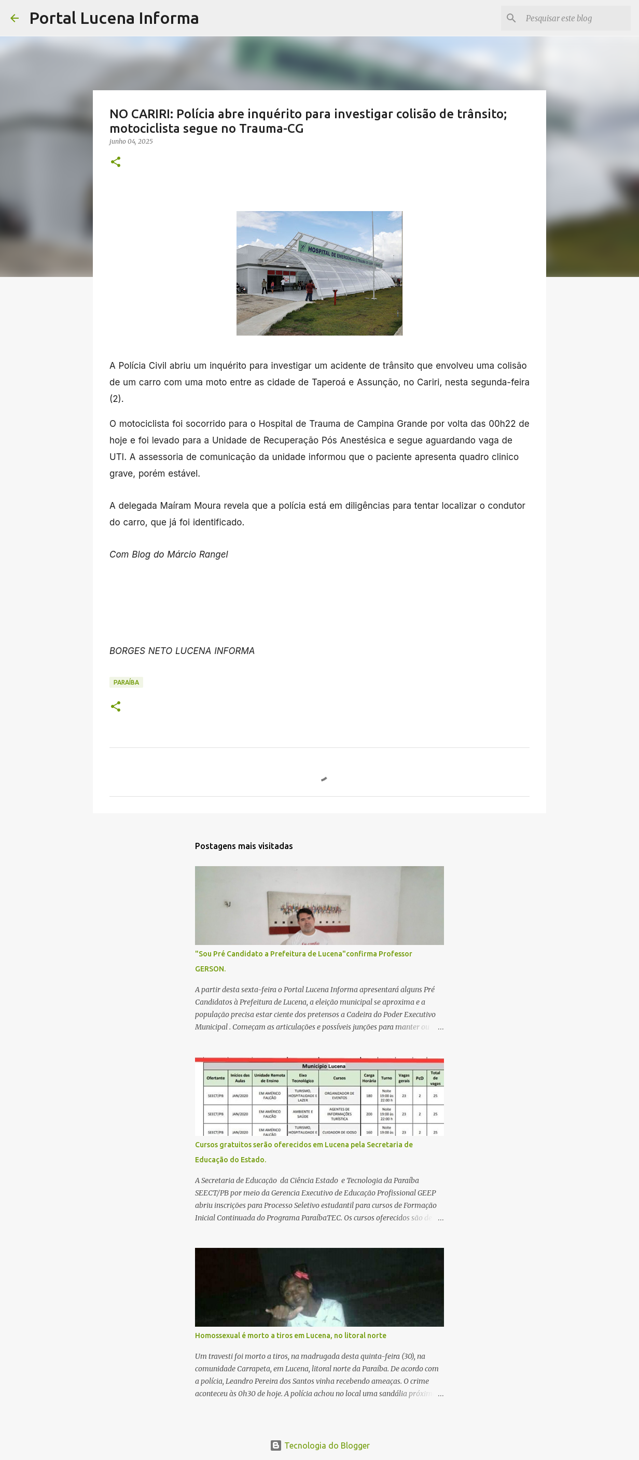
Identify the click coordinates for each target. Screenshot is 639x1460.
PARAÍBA (126, 682)
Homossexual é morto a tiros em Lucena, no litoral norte (290, 1335)
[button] (115, 163)
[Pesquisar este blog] (576, 18)
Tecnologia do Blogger (320, 1445)
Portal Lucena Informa (114, 17)
